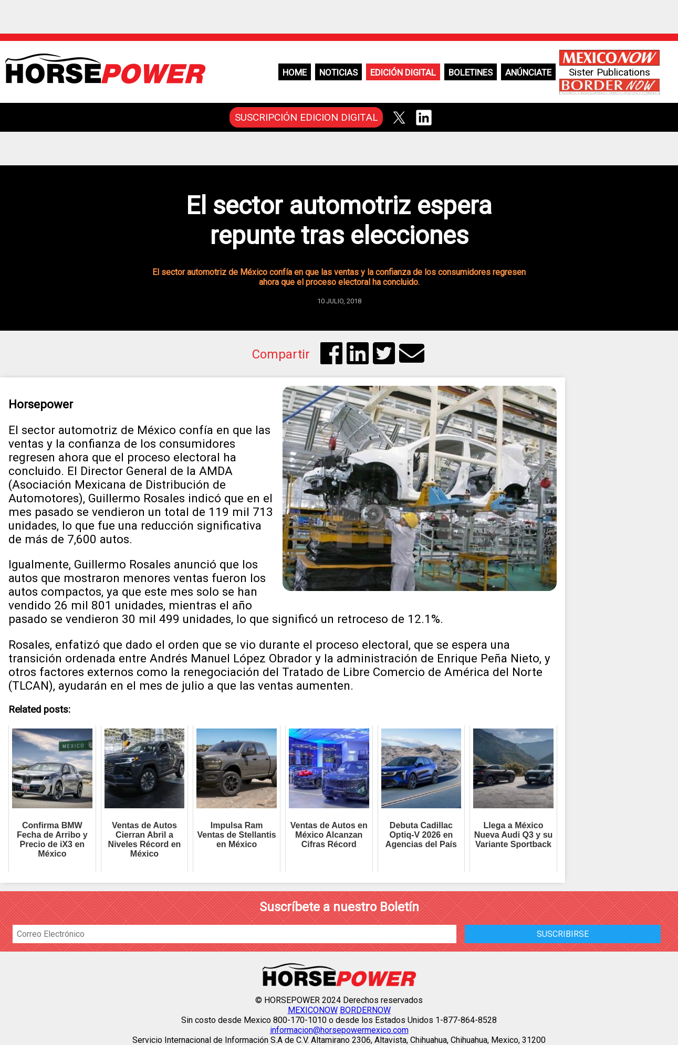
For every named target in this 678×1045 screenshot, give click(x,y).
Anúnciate (528, 72)
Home (295, 72)
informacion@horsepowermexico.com (339, 1030)
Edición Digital (403, 72)
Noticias (338, 72)
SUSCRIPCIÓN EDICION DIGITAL (306, 117)
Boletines (470, 72)
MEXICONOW (313, 1010)
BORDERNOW (365, 1010)
